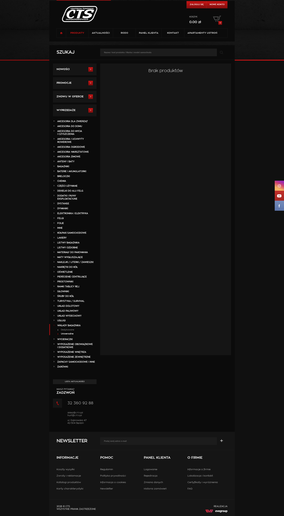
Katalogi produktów (69, 482)
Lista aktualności (75, 381)
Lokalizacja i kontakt (200, 476)
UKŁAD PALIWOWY (67, 311)
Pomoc (106, 457)
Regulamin (106, 469)
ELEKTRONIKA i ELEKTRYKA (72, 213)
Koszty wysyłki (66, 469)
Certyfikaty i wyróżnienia (202, 482)
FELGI (60, 218)
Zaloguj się (197, 4)
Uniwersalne (67, 334)
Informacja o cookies (113, 482)
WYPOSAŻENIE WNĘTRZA (71, 352)
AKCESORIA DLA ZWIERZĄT (72, 121)
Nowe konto (217, 4)
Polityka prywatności (113, 476)
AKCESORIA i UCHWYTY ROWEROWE (70, 140)
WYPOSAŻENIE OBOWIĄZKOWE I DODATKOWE (75, 345)
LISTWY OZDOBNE (67, 248)
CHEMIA (61, 181)
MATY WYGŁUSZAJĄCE (70, 257)
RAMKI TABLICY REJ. (68, 286)
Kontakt (173, 33)
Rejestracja (150, 476)
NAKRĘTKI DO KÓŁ (67, 267)
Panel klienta (148, 33)
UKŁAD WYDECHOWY (69, 316)
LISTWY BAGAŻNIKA (68, 243)
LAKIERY (62, 238)
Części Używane (67, 186)
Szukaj (65, 52)
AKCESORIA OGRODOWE (71, 147)
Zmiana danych (153, 482)
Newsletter (72, 441)
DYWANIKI (62, 208)
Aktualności (101, 33)
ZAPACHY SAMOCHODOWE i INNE (76, 362)
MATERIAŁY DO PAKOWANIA (72, 252)
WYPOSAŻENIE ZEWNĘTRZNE (74, 357)
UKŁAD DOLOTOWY (68, 306)
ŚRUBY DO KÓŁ (65, 296)
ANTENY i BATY (65, 161)
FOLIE (60, 223)
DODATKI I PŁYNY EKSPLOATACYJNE (67, 197)
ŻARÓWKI (62, 367)
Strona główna (61, 33)
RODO (124, 33)
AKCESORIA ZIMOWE (68, 157)
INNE (60, 228)
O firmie (195, 457)
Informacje (68, 457)
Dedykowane (67, 330)
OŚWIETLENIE (65, 272)
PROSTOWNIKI (65, 282)
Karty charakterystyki (70, 489)
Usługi (61, 320)
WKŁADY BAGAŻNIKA (69, 325)
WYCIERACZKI (65, 339)
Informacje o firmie (199, 469)
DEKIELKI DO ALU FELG (70, 191)
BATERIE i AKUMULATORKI (71, 171)
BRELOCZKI (63, 176)
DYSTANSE (63, 204)
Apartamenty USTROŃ (202, 33)
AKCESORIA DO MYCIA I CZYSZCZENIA (69, 132)
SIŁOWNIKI (63, 291)
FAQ (189, 489)
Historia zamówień (155, 489)
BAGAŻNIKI (63, 166)
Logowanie (150, 469)
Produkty (77, 33)
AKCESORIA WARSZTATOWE (73, 152)
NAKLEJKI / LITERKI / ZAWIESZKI (75, 262)
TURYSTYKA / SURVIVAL (70, 301)
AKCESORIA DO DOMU (69, 126)
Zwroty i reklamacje (69, 476)
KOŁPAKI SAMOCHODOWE (71, 233)
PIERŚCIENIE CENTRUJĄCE (72, 277)
